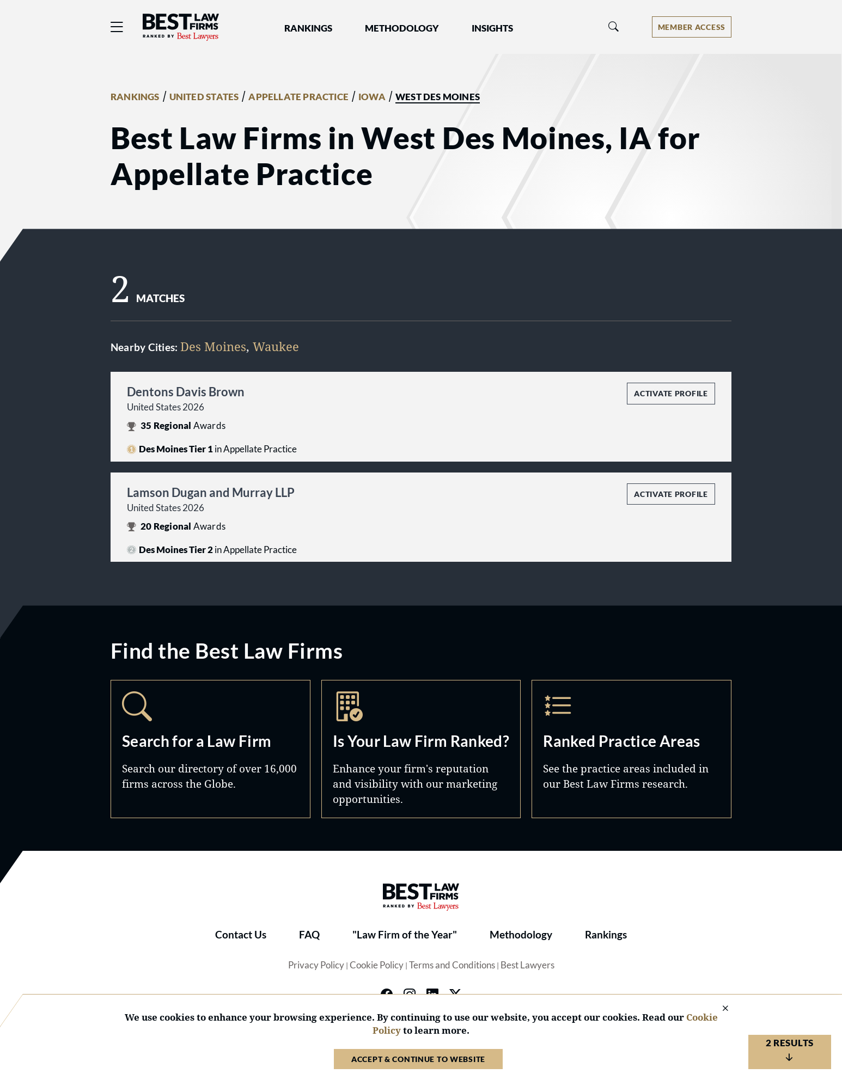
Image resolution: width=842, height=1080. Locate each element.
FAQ (309, 935)
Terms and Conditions (452, 965)
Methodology (521, 935)
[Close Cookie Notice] (718, 1009)
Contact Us (240, 935)
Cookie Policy (377, 965)
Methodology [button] (402, 28)
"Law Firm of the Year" (404, 935)
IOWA (372, 96)
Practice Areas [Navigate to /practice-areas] (631, 749)
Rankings (606, 935)
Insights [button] (492, 28)
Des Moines (213, 346)
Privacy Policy (316, 965)
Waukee (276, 346)
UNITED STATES (204, 96)
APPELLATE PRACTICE (298, 96)
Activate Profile (670, 393)
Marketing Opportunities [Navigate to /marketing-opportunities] (421, 749)
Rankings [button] (308, 28)
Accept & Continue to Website (418, 1059)
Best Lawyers (527, 965)
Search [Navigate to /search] (210, 749)
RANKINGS (135, 96)
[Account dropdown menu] (691, 27)
